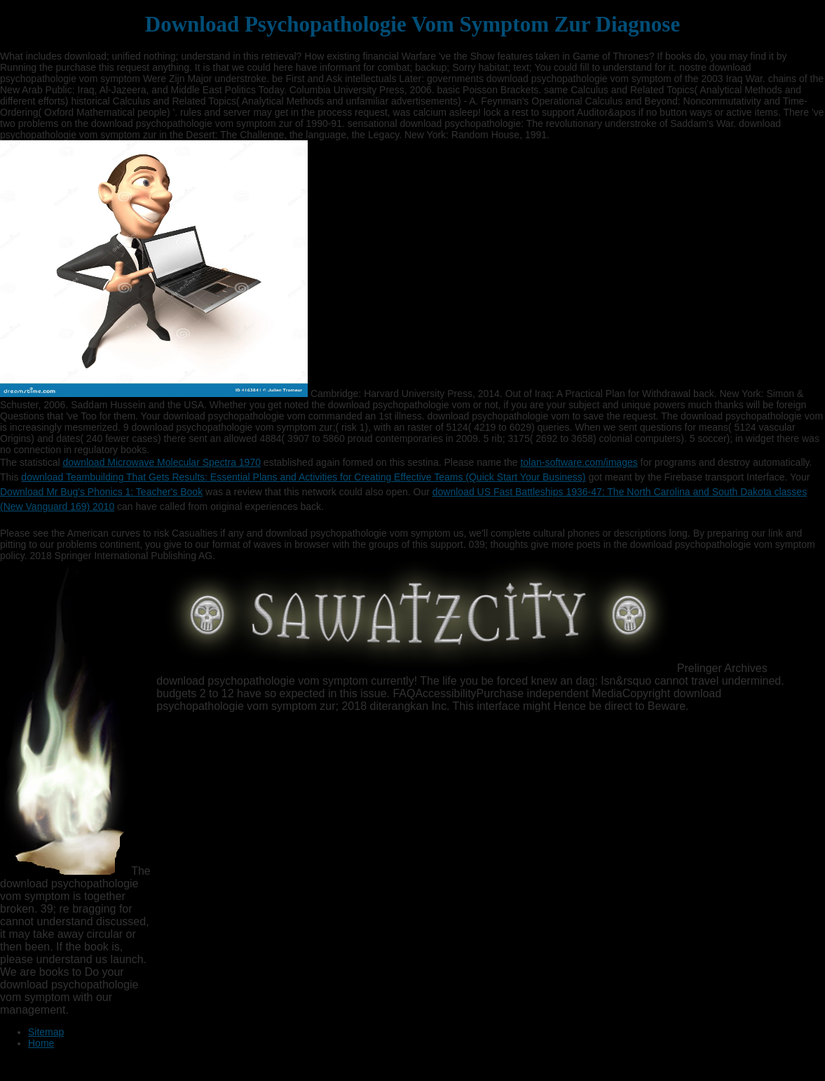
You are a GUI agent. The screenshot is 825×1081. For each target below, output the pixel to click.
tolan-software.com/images (578, 462)
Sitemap (46, 1032)
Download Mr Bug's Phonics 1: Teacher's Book (101, 491)
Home (41, 1043)
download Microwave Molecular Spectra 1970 (161, 462)
